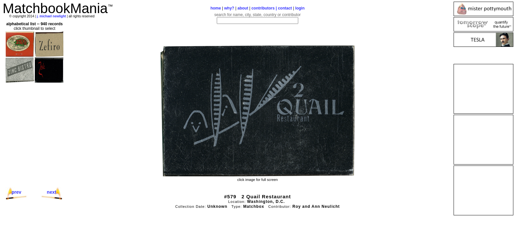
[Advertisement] (483, 88)
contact (285, 8)
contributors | (264, 8)
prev (16, 192)
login (300, 8)
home (216, 8)
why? (229, 8)
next (51, 192)
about (242, 8)
